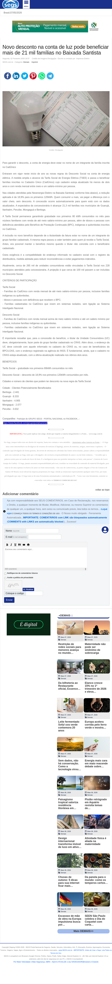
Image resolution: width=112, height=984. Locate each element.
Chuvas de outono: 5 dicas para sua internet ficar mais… (68, 881)
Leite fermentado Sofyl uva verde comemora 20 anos (68, 726)
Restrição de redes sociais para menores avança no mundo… (69, 648)
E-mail (16, 537)
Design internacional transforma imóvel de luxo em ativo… (69, 842)
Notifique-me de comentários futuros (22, 573)
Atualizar (29, 589)
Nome (12, 531)
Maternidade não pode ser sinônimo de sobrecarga (95, 648)
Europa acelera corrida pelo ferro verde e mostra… (96, 724)
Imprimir (35, 62)
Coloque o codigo (15, 593)
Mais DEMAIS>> (83, 931)
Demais (26, 62)
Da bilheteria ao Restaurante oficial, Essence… (69, 685)
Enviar (9, 600)
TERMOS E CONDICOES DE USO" (65, 480)
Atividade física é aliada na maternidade (95, 841)
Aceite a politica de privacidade (20, 578)
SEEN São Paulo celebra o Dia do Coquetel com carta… (95, 920)
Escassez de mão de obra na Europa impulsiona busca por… (69, 920)
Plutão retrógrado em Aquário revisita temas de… (96, 804)
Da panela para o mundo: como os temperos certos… (96, 880)
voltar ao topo (102, 489)
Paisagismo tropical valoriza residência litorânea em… (68, 804)
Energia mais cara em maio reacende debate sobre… (96, 763)
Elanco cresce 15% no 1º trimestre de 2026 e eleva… (95, 687)
